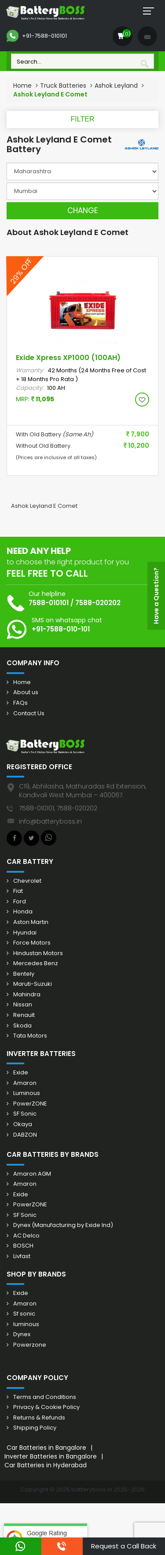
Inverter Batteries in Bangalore (50, 1456)
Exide (20, 1073)
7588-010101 (49, 602)
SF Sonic (25, 1114)
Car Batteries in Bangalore (46, 1447)
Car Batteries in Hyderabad (45, 1465)
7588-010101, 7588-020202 (58, 808)
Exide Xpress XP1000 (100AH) (68, 358)
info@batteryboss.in (50, 821)
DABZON (25, 1135)
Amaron (25, 1083)
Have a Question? (156, 595)
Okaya (22, 1124)
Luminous (26, 1093)
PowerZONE (30, 1104)
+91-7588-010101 (37, 36)
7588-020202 (98, 602)
